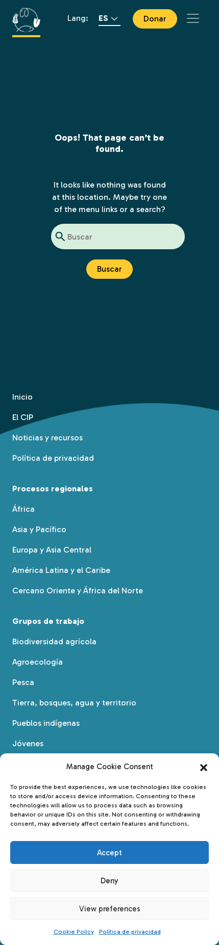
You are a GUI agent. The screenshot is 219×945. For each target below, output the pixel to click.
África (23, 509)
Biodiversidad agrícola (54, 641)
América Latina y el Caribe (61, 570)
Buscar (109, 269)
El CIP (22, 417)
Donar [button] (154, 18)
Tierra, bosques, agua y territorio (74, 702)
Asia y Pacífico (39, 529)
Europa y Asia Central (51, 550)
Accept (109, 852)
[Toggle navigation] (193, 18)
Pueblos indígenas (46, 723)
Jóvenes (27, 743)
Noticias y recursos (47, 437)
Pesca (23, 682)
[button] (204, 767)
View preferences (109, 908)
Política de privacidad (130, 931)
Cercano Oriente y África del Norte (77, 590)
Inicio (22, 397)
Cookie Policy (74, 931)
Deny (109, 880)
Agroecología (37, 662)
